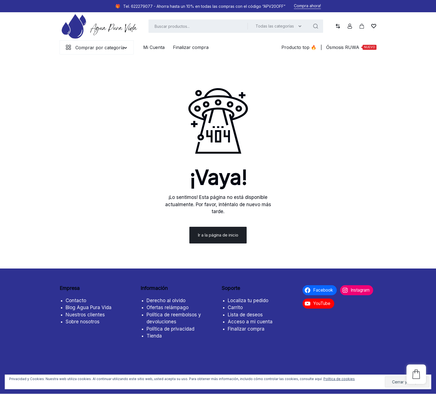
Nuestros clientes (85, 314)
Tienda (154, 336)
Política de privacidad (170, 329)
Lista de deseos (245, 314)
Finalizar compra (191, 47)
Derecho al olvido (166, 300)
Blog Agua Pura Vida (89, 308)
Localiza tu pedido (248, 300)
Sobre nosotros (83, 322)
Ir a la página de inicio (218, 235)
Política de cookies (339, 379)
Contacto (76, 300)
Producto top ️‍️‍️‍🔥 (298, 47)
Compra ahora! (307, 5)
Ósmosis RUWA (351, 47)
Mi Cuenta (154, 47)
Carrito (235, 308)
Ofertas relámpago (168, 308)
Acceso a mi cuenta (250, 322)
